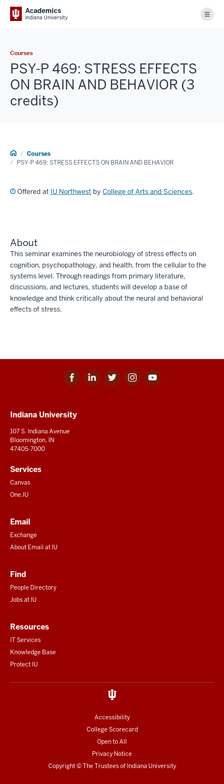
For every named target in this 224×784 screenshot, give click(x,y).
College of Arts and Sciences (147, 191)
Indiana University (151, 766)
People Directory (33, 587)
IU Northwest (70, 191)
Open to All (112, 741)
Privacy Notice (112, 754)
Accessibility (112, 717)
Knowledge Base (33, 652)
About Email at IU (34, 547)
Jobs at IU (23, 599)
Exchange (23, 535)
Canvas (20, 482)
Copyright (61, 766)
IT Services (25, 640)
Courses (38, 153)
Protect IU (24, 664)
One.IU (19, 494)
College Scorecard (112, 729)
